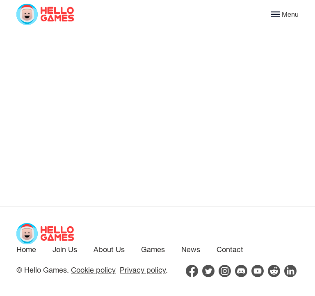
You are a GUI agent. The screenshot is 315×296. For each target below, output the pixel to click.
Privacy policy (143, 269)
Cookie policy (93, 269)
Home (26, 249)
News (190, 249)
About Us (109, 249)
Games (153, 249)
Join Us (64, 249)
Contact (230, 249)
